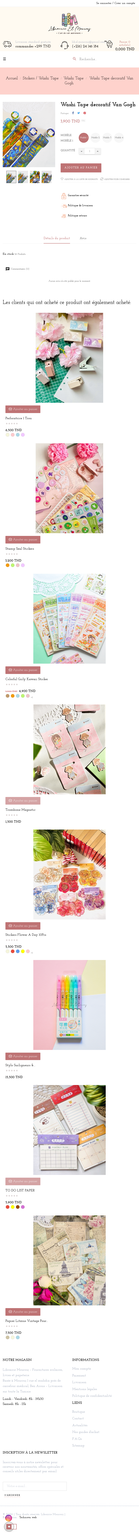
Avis (83, 238)
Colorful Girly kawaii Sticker (26, 679)
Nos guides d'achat (85, 1432)
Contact (78, 1418)
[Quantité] (89, 151)
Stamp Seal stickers (19, 549)
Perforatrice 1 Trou (18, 418)
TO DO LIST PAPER (20, 1190)
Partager (73, 113)
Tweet (78, 113)
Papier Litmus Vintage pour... (26, 1321)
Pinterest (84, 113)
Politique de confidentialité (92, 1396)
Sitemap (78, 1445)
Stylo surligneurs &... (20, 1065)
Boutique (78, 1412)
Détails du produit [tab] (57, 238)
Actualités (79, 1425)
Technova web (28, 1517)
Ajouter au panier (81, 167)
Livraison (79, 1382)
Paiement (79, 1375)
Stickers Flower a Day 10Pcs (25, 935)
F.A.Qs (77, 1439)
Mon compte (81, 1369)
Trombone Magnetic (20, 810)
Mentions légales (84, 1389)
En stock (8, 254)
